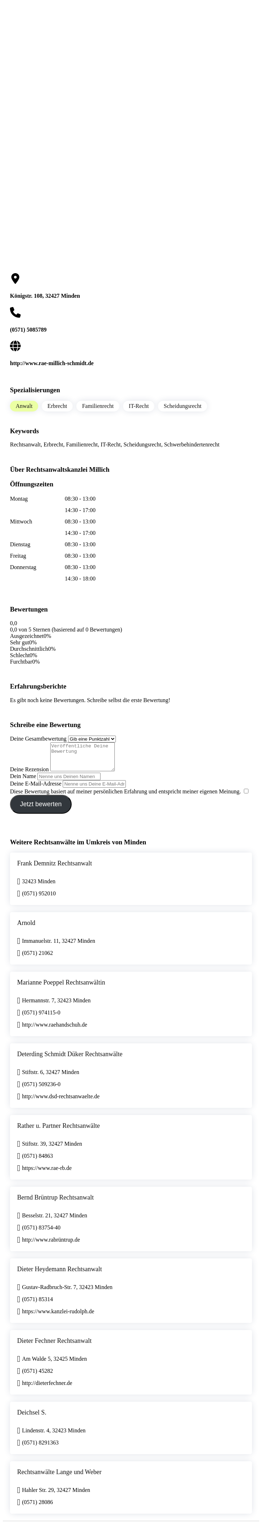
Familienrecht (98, 406)
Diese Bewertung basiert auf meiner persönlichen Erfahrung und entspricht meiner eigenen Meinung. (125, 797)
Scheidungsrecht (182, 406)
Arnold (26, 928)
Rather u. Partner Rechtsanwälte (58, 1131)
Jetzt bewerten (41, 809)
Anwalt (24, 406)
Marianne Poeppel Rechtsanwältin (61, 987)
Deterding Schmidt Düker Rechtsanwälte (69, 1059)
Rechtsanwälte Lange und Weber (59, 1477)
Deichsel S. (31, 1417)
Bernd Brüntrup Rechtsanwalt (55, 1202)
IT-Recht (139, 406)
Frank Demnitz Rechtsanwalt (54, 868)
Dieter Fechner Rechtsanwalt (54, 1346)
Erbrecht (57, 406)
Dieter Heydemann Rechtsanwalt (59, 1274)
